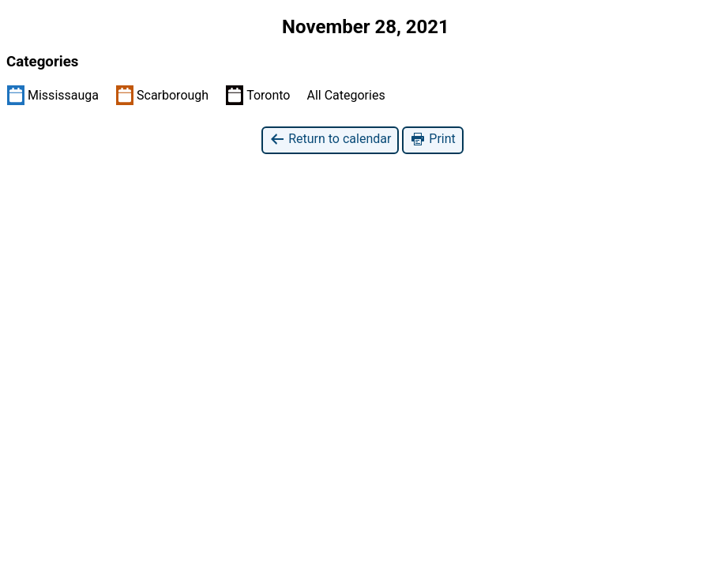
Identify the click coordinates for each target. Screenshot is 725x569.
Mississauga (53, 94)
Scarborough (162, 94)
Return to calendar (330, 139)
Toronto (258, 94)
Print (432, 139)
